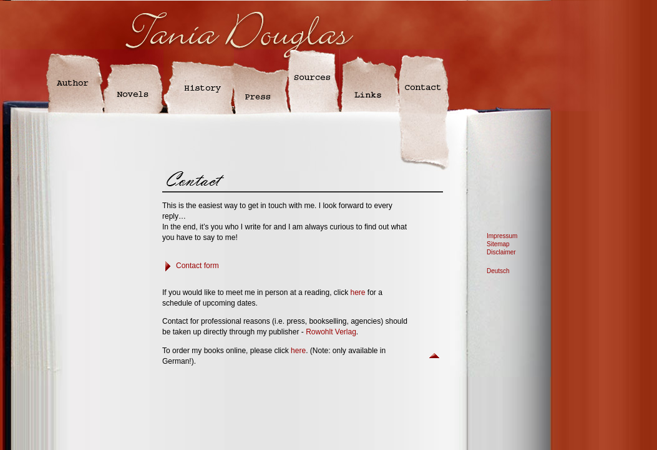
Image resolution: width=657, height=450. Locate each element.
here (357, 292)
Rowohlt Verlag (331, 332)
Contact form (197, 265)
